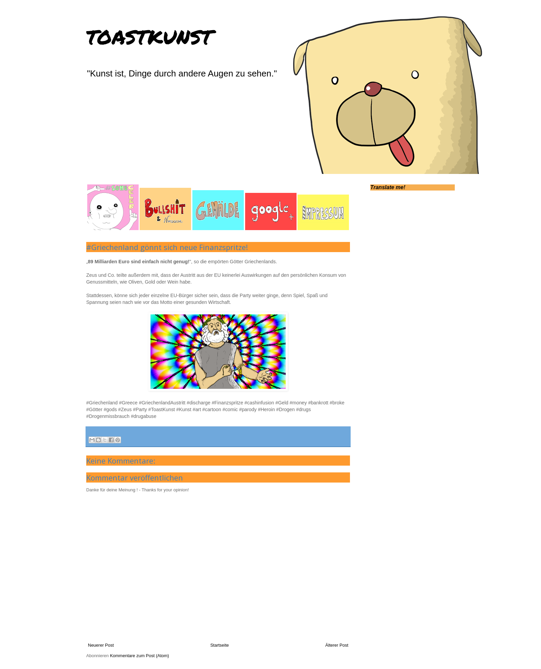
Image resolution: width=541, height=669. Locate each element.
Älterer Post (336, 645)
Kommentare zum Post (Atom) (139, 655)
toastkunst (149, 35)
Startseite (219, 645)
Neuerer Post (101, 645)
